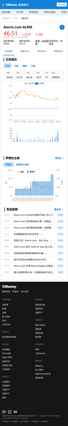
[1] (22, 164)
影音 (4, 320)
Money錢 (6, 353)
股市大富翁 (40, 325)
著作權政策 (25, 421)
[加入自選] (62, 27)
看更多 (60, 158)
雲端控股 (39, 333)
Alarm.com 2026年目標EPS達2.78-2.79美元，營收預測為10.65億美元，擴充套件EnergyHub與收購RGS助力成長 (34, 215)
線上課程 (6, 316)
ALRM (15, 18)
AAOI (60, 253)
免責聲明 (44, 421)
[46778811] (16, 65)
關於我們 (6, 291)
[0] (7, 65)
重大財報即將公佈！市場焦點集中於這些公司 (34, 272)
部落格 (15, 291)
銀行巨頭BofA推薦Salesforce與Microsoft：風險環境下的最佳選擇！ (32, 259)
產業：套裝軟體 (42, 42)
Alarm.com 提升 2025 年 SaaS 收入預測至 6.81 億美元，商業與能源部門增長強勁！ (34, 246)
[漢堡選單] (3, 4)
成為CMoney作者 (43, 373)
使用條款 (14, 421)
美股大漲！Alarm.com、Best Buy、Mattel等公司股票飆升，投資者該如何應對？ (34, 240)
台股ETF (5, 389)
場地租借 (39, 377)
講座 (4, 312)
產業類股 (33, 12)
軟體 (4, 308)
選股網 (38, 329)
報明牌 (38, 337)
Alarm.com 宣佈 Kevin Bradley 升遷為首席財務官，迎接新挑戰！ (33, 266)
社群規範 (35, 421)
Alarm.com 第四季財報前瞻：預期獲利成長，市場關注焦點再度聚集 (33, 227)
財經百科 (6, 361)
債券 (4, 397)
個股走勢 (24, 18)
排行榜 (19, 12)
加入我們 (25, 291)
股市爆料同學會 (9, 337)
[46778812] (24, 65)
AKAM (60, 272)
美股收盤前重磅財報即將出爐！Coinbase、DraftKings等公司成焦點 (32, 253)
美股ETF (5, 393)
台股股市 (6, 381)
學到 (37, 349)
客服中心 (39, 365)
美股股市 (6, 18)
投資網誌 (6, 349)
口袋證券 (6, 369)
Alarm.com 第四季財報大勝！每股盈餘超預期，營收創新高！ (33, 221)
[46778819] (33, 65)
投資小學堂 (7, 357)
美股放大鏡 (7, 365)
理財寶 (5, 304)
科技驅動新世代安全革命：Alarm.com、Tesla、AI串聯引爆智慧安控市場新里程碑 (33, 234)
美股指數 (5, 12)
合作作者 (6, 324)
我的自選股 (49, 12)
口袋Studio (40, 353)
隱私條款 (5, 421)
